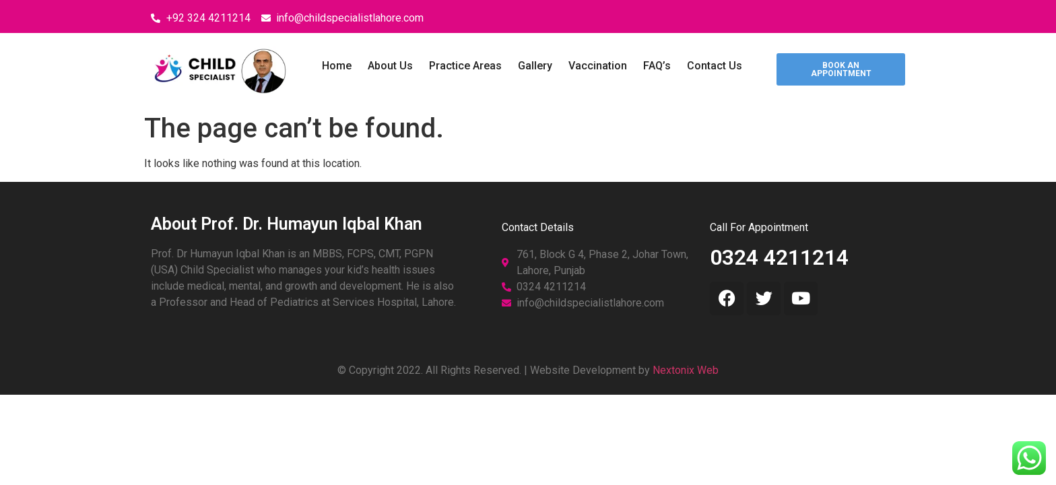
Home (337, 65)
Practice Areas (465, 65)
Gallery (535, 65)
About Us (390, 65)
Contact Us (714, 65)
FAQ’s (657, 65)
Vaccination (597, 65)
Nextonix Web (686, 370)
